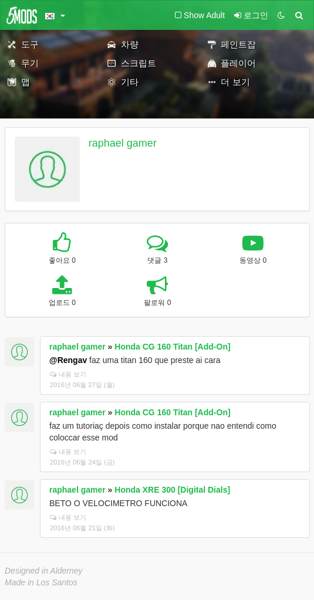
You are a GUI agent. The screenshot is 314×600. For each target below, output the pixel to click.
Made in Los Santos (41, 582)
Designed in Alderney (44, 570)
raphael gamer (123, 143)
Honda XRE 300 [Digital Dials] (172, 489)
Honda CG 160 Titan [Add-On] (172, 346)
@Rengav (68, 360)
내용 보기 (68, 374)
